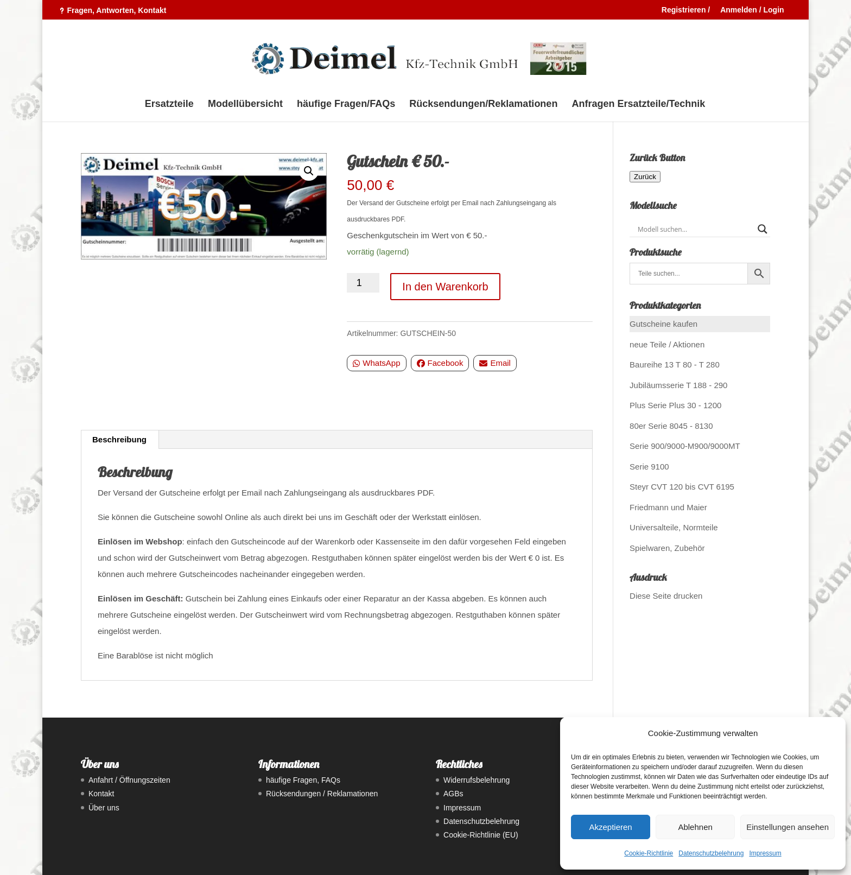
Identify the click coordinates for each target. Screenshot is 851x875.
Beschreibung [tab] (119, 439)
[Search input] (695, 229)
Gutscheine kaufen (663, 323)
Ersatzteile (169, 104)
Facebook (440, 362)
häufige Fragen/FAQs (346, 104)
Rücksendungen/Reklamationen (483, 104)
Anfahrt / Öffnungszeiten (129, 780)
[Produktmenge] (363, 283)
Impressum (765, 853)
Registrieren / (686, 10)
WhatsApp (376, 362)
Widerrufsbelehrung (476, 780)
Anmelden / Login (752, 10)
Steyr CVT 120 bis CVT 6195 (682, 486)
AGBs (453, 793)
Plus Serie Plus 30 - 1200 (675, 405)
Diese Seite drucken (666, 595)
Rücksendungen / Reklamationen (322, 793)
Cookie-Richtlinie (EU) (480, 834)
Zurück (645, 177)
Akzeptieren (610, 827)
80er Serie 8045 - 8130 (671, 425)
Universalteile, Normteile (674, 527)
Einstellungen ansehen (787, 827)
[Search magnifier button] (762, 229)
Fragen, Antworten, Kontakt (116, 10)
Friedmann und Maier (668, 507)
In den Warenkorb (445, 287)
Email (495, 362)
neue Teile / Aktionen (667, 344)
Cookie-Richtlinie (648, 853)
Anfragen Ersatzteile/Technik (639, 104)
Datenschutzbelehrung (711, 853)
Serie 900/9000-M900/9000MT (685, 446)
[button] (309, 171)
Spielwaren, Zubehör (667, 548)
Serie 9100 (649, 466)
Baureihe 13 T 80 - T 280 (675, 364)
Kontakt (101, 793)
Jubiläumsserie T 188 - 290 (678, 385)
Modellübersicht (245, 104)
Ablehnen (695, 827)
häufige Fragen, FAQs (303, 780)
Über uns (103, 807)
